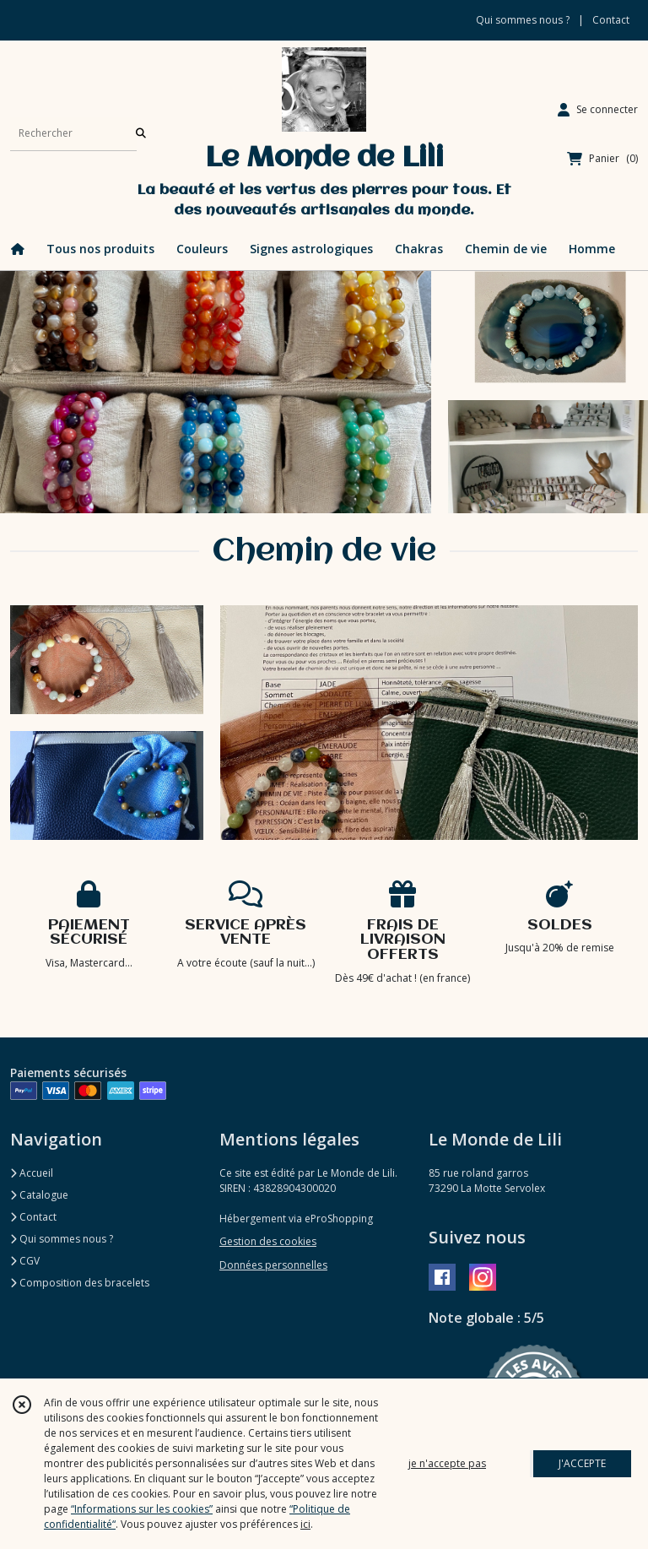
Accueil (31, 1173)
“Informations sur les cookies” (142, 1509)
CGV (25, 1261)
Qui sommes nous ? (61, 1239)
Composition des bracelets (79, 1282)
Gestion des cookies (267, 1241)
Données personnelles (273, 1265)
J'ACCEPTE (582, 1463)
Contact (610, 20)
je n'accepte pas (447, 1463)
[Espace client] (598, 110)
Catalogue (39, 1195)
